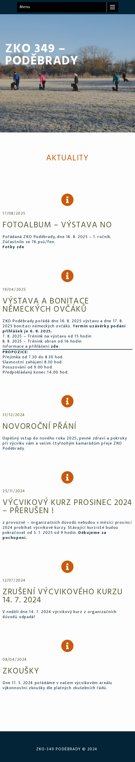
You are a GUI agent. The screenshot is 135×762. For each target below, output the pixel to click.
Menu (25, 7)
